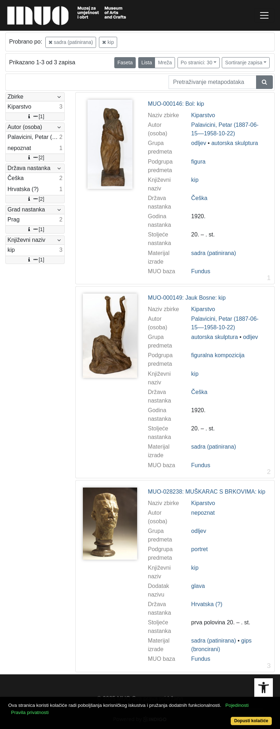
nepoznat (203, 513)
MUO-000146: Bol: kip (176, 104)
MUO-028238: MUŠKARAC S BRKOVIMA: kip (206, 492)
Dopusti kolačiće (251, 720)
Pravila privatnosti (30, 712)
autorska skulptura (234, 143)
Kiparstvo (203, 115)
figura (198, 162)
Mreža (165, 62)
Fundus (200, 271)
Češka (199, 198)
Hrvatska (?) (206, 604)
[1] (35, 116)
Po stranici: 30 (196, 62)
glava (198, 586)
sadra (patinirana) (71, 42)
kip (108, 42)
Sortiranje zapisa (243, 62)
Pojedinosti (237, 705)
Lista (146, 62)
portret (199, 549)
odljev (198, 143)
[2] (35, 157)
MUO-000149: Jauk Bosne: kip (187, 298)
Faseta (125, 62)
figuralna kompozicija (217, 355)
